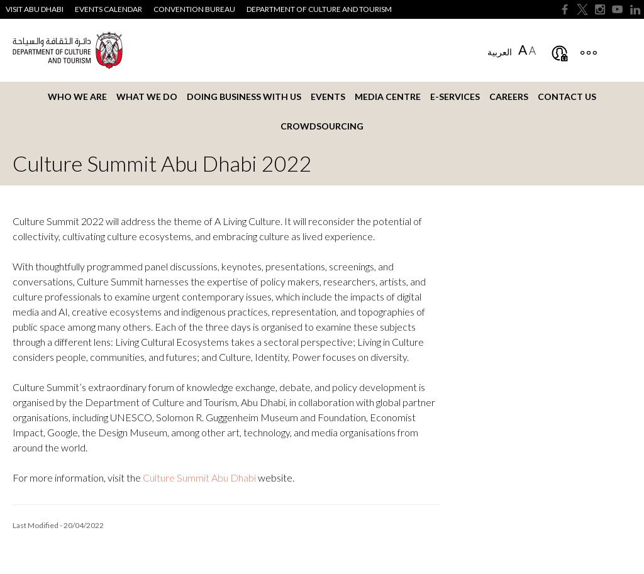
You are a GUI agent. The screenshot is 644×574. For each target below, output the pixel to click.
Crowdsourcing (322, 126)
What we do (146, 96)
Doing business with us (244, 96)
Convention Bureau (194, 9)
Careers (508, 96)
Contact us (567, 96)
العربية (499, 52)
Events (328, 96)
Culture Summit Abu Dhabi (199, 477)
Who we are (77, 96)
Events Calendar (108, 9)
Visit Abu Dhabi (35, 9)
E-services (455, 96)
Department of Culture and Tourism (319, 9)
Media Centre (388, 96)
